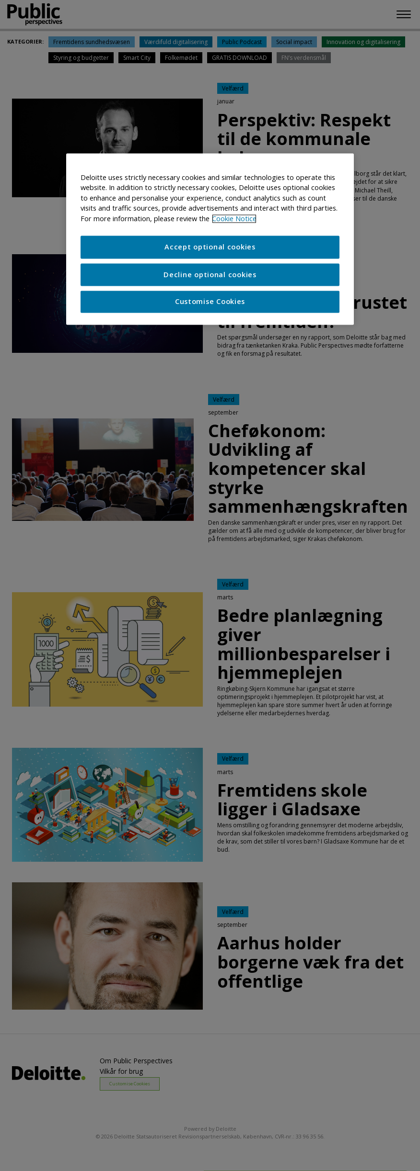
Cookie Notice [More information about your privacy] (234, 218)
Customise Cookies (210, 301)
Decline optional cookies (209, 274)
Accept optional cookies (210, 247)
